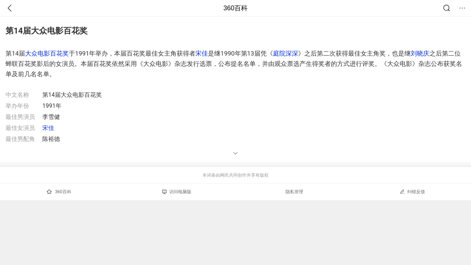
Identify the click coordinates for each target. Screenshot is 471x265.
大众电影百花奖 (47, 53)
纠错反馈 (412, 191)
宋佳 (201, 53)
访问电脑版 (176, 191)
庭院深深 (285, 53)
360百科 (235, 8)
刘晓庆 (420, 53)
